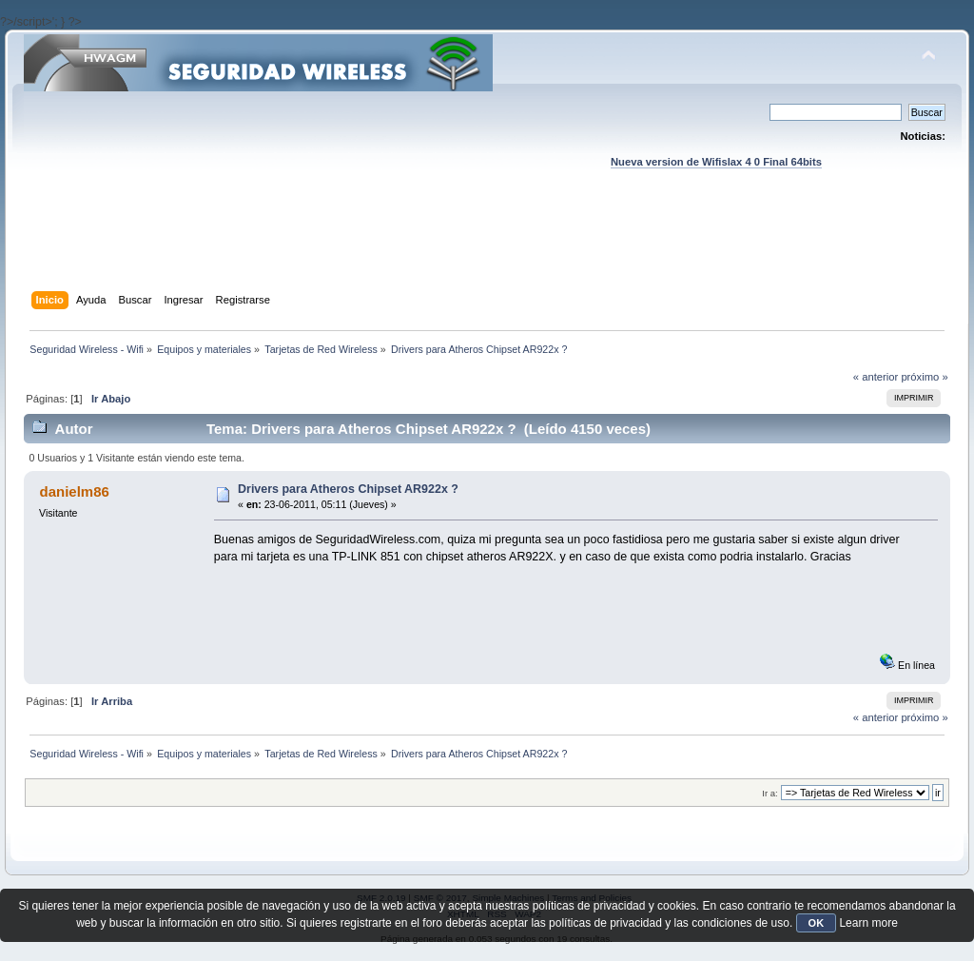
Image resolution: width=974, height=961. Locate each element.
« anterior (875, 376)
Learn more (868, 923)
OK (816, 923)
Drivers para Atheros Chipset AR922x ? (348, 489)
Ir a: (769, 793)
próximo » (924, 376)
